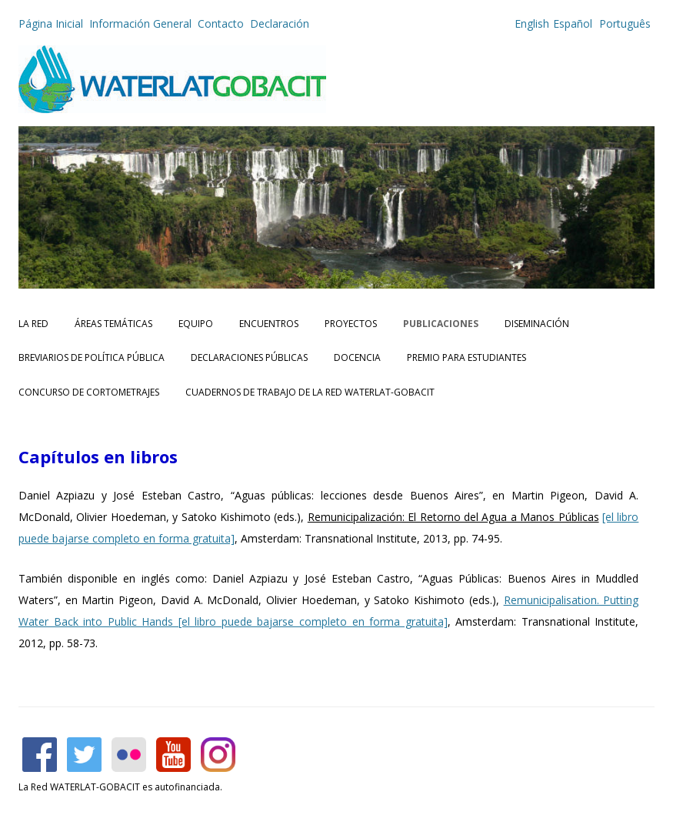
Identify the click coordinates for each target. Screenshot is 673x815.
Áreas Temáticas (113, 323)
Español (572, 23)
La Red (33, 323)
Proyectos (351, 323)
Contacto (221, 23)
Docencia (357, 357)
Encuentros (268, 323)
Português (623, 23)
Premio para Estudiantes (466, 357)
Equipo (195, 323)
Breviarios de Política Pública (91, 357)
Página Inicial (50, 23)
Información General (140, 23)
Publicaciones (440, 323)
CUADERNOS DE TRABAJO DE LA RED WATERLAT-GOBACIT (310, 392)
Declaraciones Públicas (249, 357)
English (532, 23)
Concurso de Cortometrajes (88, 392)
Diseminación (537, 323)
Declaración (279, 23)
